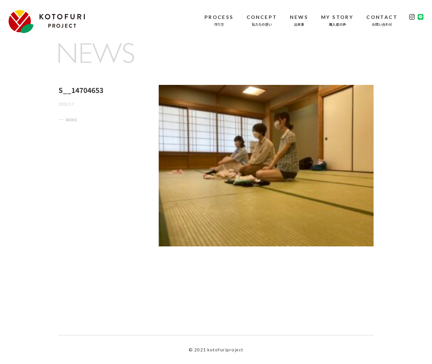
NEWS (67, 120)
